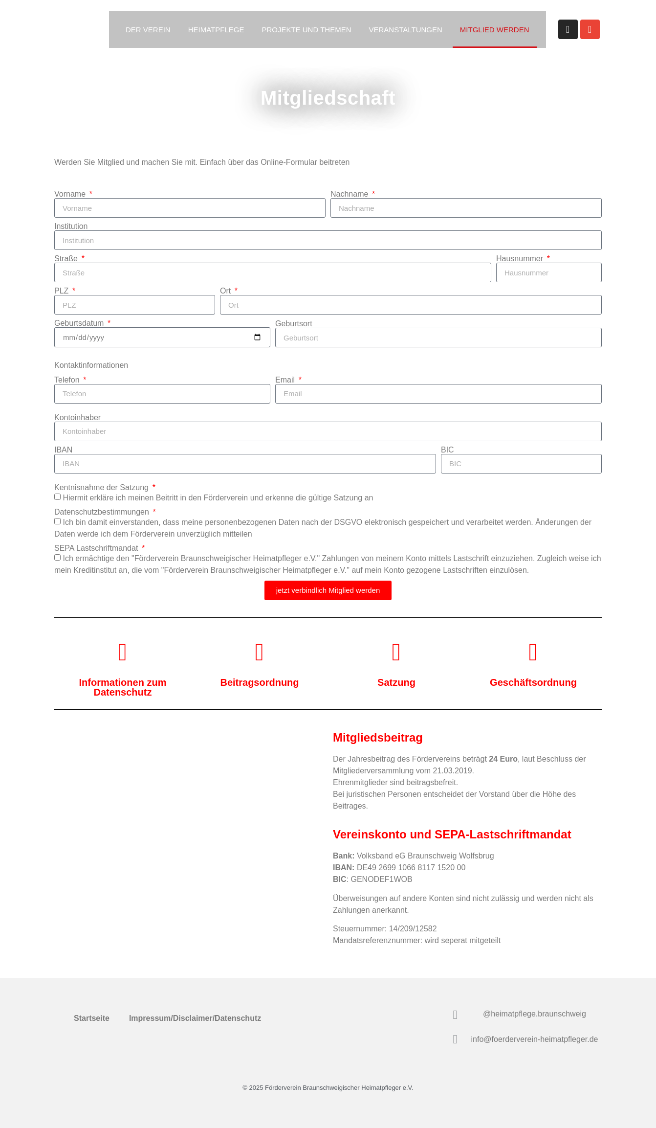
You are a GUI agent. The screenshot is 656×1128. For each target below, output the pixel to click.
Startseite (91, 1018)
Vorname (70, 194)
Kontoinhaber (77, 418)
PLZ (62, 291)
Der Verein (148, 29)
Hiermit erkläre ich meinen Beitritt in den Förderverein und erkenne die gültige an (218, 498)
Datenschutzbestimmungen (102, 512)
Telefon (68, 380)
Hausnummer (520, 259)
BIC (447, 450)
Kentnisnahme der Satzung (102, 488)
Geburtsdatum (80, 323)
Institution (70, 226)
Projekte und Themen (306, 29)
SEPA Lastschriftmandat (97, 548)
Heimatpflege (216, 29)
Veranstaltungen (405, 29)
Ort (226, 291)
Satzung (348, 498)
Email (286, 380)
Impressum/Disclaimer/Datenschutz (195, 1018)
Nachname (350, 194)
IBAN (63, 450)
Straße (67, 259)
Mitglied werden (494, 29)
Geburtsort (293, 324)
